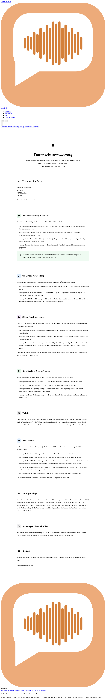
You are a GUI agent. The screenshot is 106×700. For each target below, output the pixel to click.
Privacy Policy (24, 127)
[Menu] (2, 124)
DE (7, 121)
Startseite (8, 112)
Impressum (42, 690)
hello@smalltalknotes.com (31, 200)
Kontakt (21, 690)
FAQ (6, 115)
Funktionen (9, 113)
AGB (36, 690)
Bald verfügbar (10, 117)
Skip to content (6, 2)
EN (3, 121)
